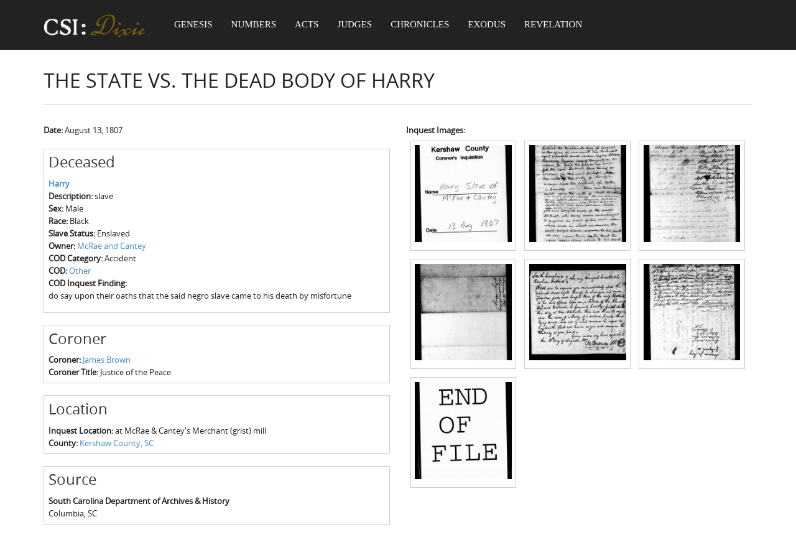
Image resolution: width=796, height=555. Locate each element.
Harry (59, 183)
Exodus (491, 25)
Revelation (557, 25)
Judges (357, 25)
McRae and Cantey (111, 245)
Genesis (194, 25)
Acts (308, 25)
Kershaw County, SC (117, 443)
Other (80, 270)
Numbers (255, 25)
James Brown (107, 359)
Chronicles (423, 25)
